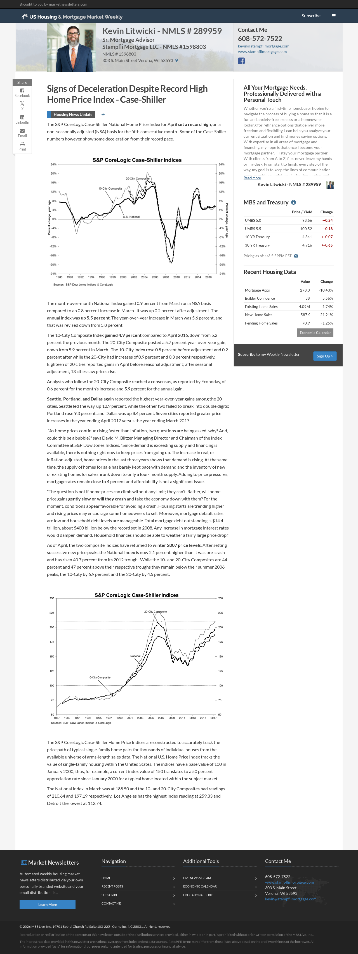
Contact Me (252, 29)
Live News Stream (197, 878)
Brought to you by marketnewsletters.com (53, 4)
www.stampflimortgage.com (262, 51)
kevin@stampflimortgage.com (263, 46)
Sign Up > (325, 356)
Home (106, 878)
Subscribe (311, 15)
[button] (334, 15)
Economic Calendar (315, 332)
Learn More (47, 904)
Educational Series (198, 895)
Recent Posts (112, 886)
